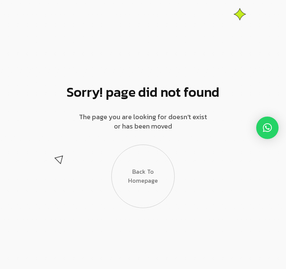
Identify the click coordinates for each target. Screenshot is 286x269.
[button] (267, 128)
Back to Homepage (143, 179)
